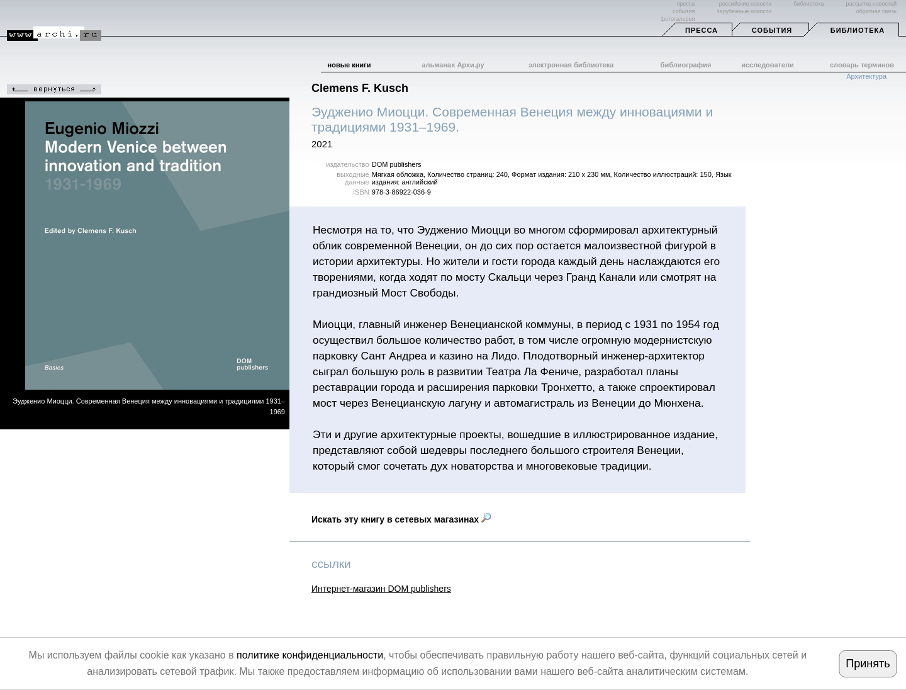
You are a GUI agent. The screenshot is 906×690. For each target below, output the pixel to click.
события (684, 11)
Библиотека (857, 30)
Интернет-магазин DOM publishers (381, 589)
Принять (868, 663)
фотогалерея (678, 19)
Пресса (701, 30)
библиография (686, 65)
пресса (685, 4)
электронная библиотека (570, 65)
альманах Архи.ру (453, 65)
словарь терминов (862, 65)
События (772, 30)
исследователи (767, 65)
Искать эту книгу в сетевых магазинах (401, 519)
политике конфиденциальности (310, 655)
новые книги (349, 65)
